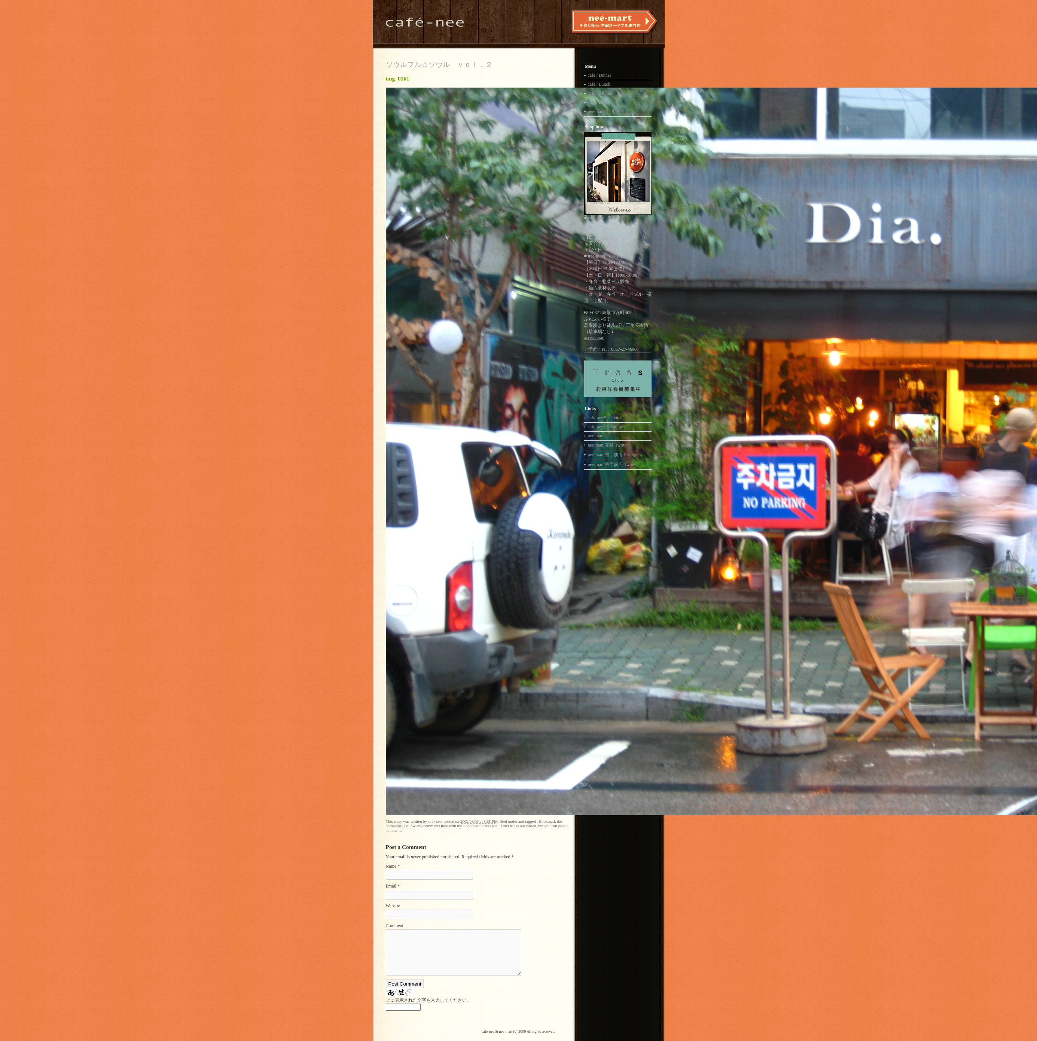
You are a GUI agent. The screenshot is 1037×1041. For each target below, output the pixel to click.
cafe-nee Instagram (605, 426)
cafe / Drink (598, 102)
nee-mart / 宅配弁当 (606, 111)
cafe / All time (600, 93)
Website (393, 905)
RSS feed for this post (480, 826)
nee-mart (596, 435)
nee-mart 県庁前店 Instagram (615, 454)
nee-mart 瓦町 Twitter (608, 445)
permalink (394, 826)
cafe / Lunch (599, 84)
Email (391, 886)
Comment (394, 925)
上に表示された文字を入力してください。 (428, 1000)
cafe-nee (435, 821)
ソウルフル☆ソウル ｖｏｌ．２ (439, 65)
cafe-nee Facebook (605, 417)
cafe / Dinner (599, 75)
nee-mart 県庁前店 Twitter (612, 464)
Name (391, 866)
